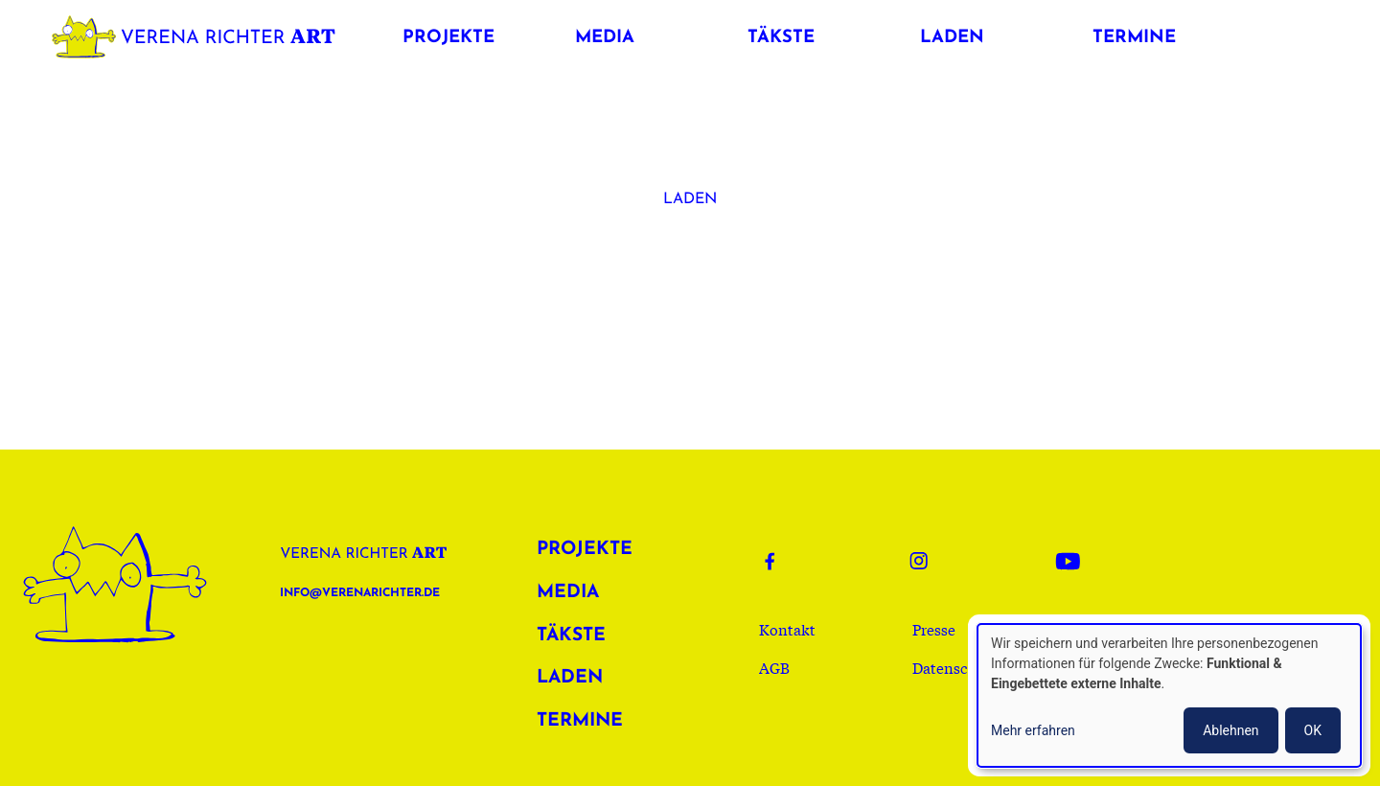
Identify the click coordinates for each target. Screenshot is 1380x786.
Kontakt (787, 628)
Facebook (782, 561)
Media (568, 593)
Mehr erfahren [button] (1033, 730)
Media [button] (604, 38)
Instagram (927, 561)
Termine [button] (1134, 38)
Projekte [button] (448, 38)
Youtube (1073, 561)
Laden (690, 199)
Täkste (571, 636)
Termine (580, 721)
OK (1313, 730)
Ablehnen (1230, 730)
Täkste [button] (781, 38)
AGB (774, 667)
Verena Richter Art (198, 33)
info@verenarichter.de (360, 593)
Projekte (584, 550)
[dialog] (1169, 695)
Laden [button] (952, 38)
